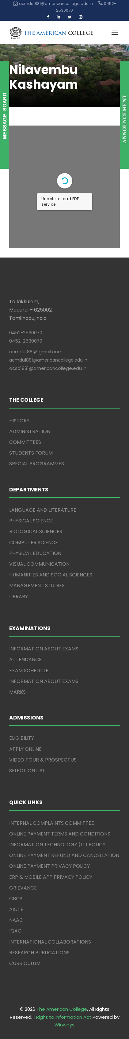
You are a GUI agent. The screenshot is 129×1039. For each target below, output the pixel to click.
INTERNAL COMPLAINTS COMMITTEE (51, 823)
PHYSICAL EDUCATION (35, 553)
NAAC (16, 920)
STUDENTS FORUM (31, 452)
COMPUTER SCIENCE (33, 542)
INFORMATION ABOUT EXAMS (43, 648)
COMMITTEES (25, 442)
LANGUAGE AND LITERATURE (42, 510)
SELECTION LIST (27, 770)
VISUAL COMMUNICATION (39, 564)
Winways (64, 1025)
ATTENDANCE (25, 659)
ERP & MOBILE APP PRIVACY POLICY (50, 877)
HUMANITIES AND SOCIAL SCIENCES (50, 574)
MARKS (17, 692)
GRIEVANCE (23, 887)
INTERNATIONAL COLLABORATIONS (50, 941)
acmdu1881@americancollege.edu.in (48, 360)
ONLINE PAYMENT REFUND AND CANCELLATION (64, 855)
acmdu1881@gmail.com (36, 351)
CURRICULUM (24, 963)
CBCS (15, 898)
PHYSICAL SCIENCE (31, 520)
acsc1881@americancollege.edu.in (47, 368)
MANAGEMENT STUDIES (37, 585)
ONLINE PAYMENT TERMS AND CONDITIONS (59, 833)
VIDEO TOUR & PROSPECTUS (43, 759)
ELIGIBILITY (21, 738)
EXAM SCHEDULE (28, 670)
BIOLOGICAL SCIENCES (35, 531)
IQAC (15, 930)
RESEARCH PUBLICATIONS (39, 952)
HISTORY (19, 420)
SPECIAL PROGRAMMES (36, 463)
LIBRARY (18, 596)
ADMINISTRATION (29, 431)
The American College (61, 1009)
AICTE (16, 909)
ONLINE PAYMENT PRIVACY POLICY (49, 866)
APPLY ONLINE (25, 749)
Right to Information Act (63, 1017)
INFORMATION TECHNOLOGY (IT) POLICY (57, 844)
